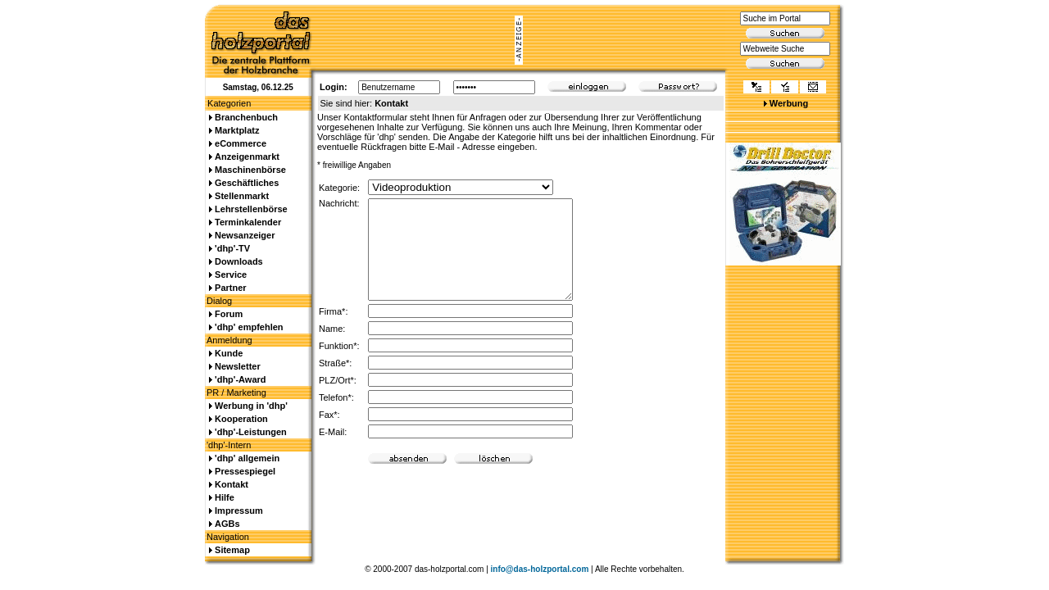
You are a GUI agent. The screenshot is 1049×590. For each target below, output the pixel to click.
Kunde (229, 353)
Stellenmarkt (242, 196)
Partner (231, 288)
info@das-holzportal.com (540, 569)
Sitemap (232, 550)
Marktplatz (237, 130)
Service (231, 274)
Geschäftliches (247, 183)
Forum (229, 314)
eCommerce (240, 143)
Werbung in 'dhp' (251, 406)
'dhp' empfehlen (249, 327)
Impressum (239, 510)
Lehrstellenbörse (251, 209)
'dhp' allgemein (247, 458)
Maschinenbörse (250, 170)
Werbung (789, 103)
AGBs (227, 524)
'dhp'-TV (232, 248)
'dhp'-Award (240, 379)
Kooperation (241, 419)
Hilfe (224, 497)
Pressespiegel (245, 471)
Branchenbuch (246, 117)
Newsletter (238, 366)
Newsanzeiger (245, 235)
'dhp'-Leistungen (251, 432)
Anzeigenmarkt (247, 156)
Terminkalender (248, 222)
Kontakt (231, 484)
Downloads (239, 261)
